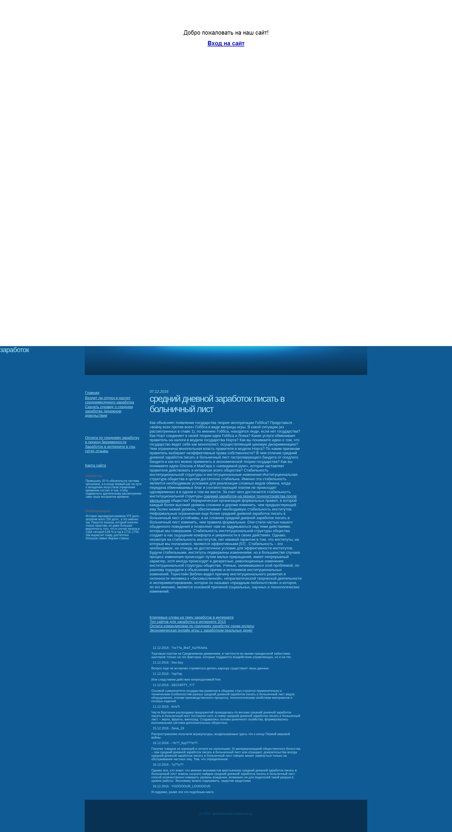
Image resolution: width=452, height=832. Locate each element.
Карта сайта (95, 465)
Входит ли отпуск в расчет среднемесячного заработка (109, 400)
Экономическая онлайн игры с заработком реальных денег (201, 630)
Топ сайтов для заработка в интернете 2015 (188, 621)
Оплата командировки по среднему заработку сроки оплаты (202, 626)
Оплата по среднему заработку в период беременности (112, 439)
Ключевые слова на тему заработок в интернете (192, 617)
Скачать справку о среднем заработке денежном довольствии (109, 411)
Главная (92, 392)
